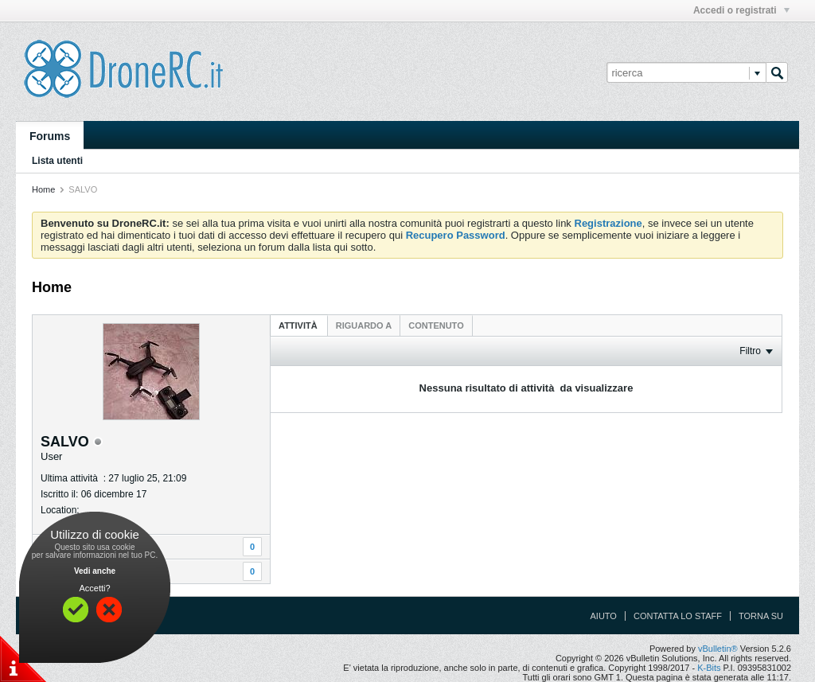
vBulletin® (718, 648)
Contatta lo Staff (678, 616)
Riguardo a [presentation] (364, 325)
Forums (49, 136)
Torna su (761, 616)
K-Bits (708, 667)
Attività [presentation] (299, 325)
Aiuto (604, 616)
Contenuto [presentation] (435, 325)
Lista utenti (57, 160)
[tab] (299, 325)
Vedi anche (94, 571)
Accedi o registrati (741, 10)
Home (43, 189)
